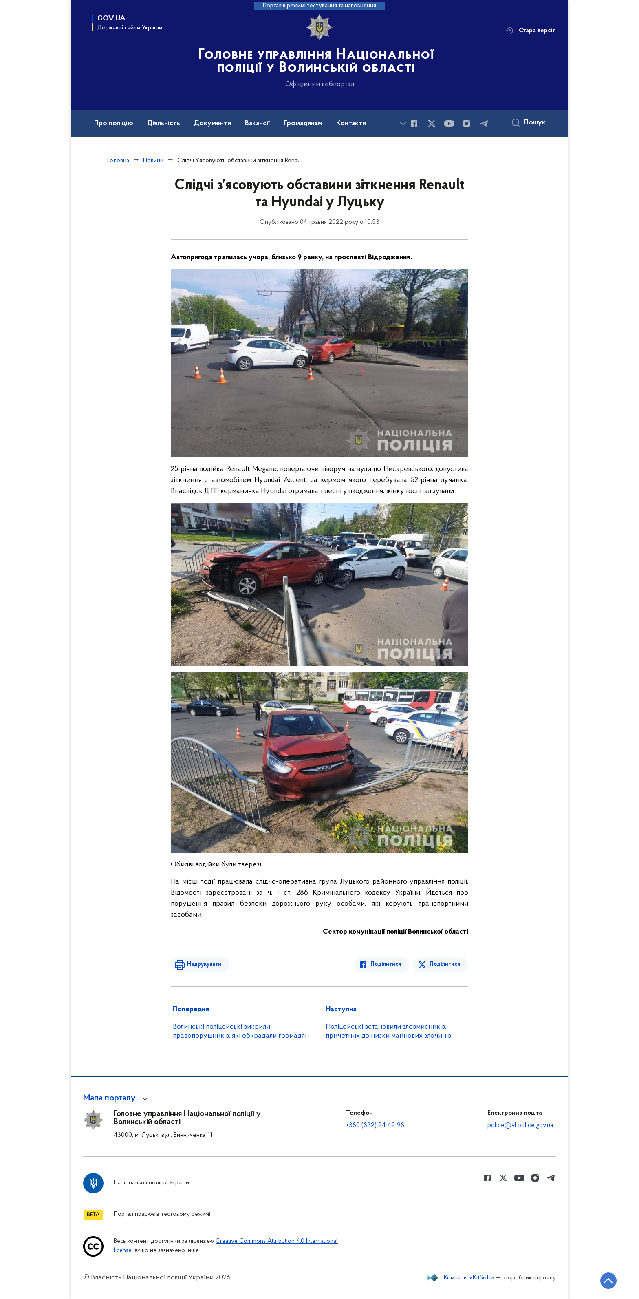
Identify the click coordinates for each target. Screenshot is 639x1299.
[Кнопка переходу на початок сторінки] (608, 1280)
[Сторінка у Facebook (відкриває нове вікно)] (414, 123)
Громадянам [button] (303, 123)
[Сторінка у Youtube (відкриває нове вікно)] (449, 123)
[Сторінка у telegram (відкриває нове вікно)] (484, 123)
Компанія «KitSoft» (469, 1278)
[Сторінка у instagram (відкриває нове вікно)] (467, 123)
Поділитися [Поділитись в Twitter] (445, 964)
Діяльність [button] (163, 123)
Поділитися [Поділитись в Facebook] (385, 964)
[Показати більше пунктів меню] (403, 123)
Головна (118, 160)
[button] (116, 1098)
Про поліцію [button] (113, 123)
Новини (153, 160)
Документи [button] (212, 123)
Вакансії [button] (257, 123)
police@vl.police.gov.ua (520, 1125)
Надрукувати (204, 964)
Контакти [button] (351, 123)
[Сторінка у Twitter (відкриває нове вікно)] (431, 123)
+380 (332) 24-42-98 (375, 1125)
